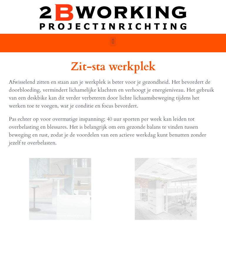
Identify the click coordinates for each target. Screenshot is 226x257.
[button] (113, 41)
